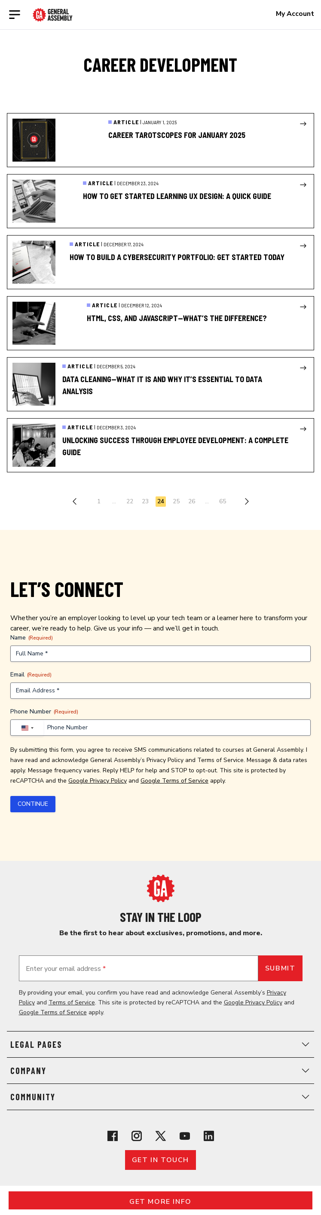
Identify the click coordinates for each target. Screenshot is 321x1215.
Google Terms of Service (174, 781)
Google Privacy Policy (97, 781)
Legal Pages (160, 1044)
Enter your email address (66, 968)
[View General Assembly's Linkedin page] (209, 1136)
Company (160, 1070)
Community (160, 1097)
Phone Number (44, 711)
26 (191, 501)
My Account (295, 13)
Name (31, 638)
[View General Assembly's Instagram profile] (136, 1136)
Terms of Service (220, 760)
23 (145, 501)
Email (31, 674)
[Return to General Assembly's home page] (161, 888)
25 (176, 501)
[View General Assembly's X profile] (161, 1136)
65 (222, 501)
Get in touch (160, 1160)
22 (129, 501)
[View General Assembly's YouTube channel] (185, 1136)
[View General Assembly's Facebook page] (112, 1136)
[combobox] (27, 728)
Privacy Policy (165, 760)
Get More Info (160, 1201)
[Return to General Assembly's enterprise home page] (53, 14)
